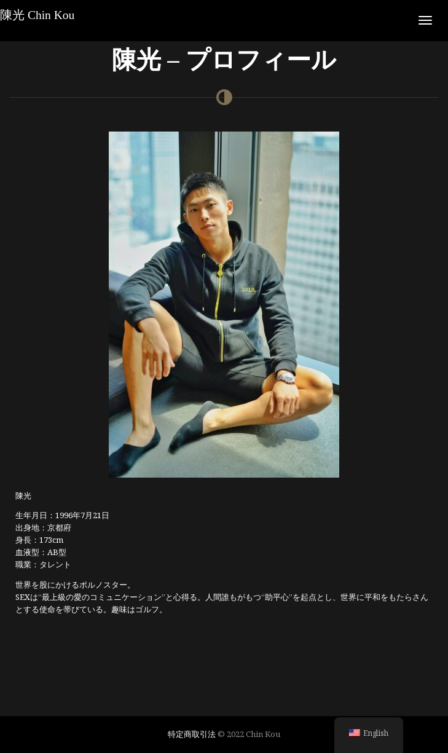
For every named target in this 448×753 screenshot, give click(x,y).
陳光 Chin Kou (37, 15)
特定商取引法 (192, 733)
